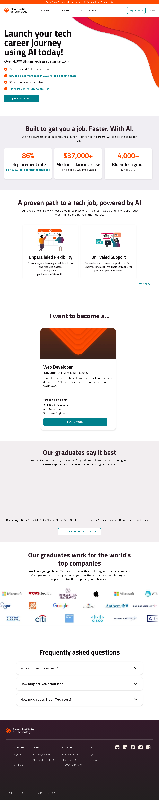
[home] (17, 10)
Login (152, 10)
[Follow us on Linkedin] (125, 747)
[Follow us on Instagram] (148, 747)
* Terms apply (143, 283)
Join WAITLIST (21, 98)
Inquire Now (136, 10)
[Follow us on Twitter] (117, 747)
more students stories (79, 531)
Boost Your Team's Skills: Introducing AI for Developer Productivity (79, 2)
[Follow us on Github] (133, 747)
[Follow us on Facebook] (140, 747)
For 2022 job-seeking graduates (28, 170)
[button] (46, 10)
